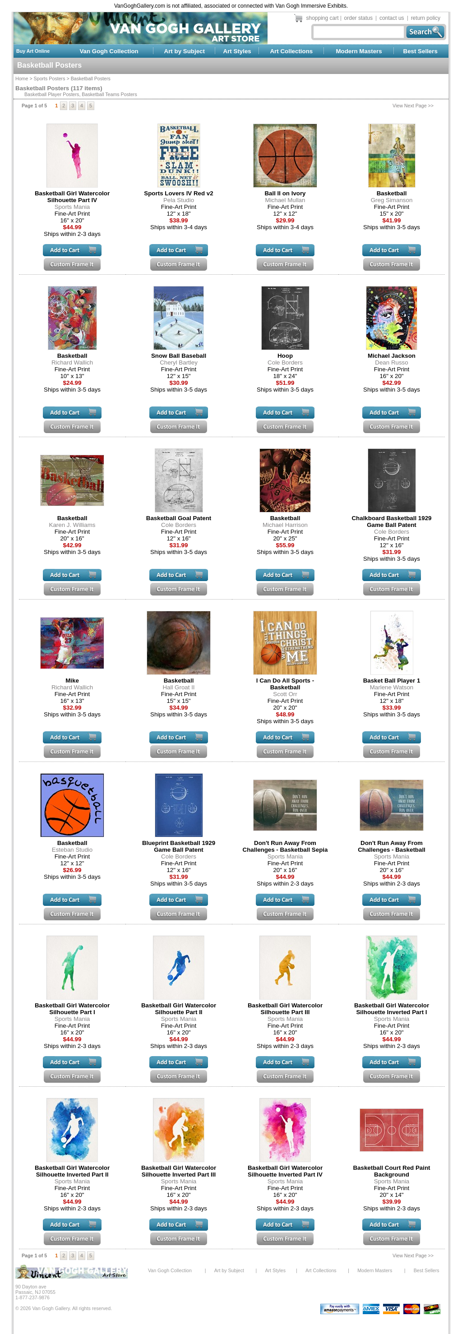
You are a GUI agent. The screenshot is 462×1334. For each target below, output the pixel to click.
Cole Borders (285, 362)
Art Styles (237, 51)
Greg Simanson (392, 200)
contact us (391, 18)
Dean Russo (391, 362)
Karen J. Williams (72, 525)
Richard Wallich (72, 362)
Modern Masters (359, 51)
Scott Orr (285, 694)
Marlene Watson (392, 687)
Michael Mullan (285, 200)
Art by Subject (184, 51)
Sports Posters (49, 78)
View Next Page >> (413, 105)
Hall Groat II (178, 687)
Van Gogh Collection (108, 51)
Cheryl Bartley (179, 362)
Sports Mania (72, 206)
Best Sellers (420, 51)
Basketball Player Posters (51, 94)
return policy (425, 18)
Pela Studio (178, 200)
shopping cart (322, 18)
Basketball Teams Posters (109, 94)
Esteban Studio (72, 849)
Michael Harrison (285, 525)
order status (358, 18)
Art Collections (291, 51)
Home (21, 78)
